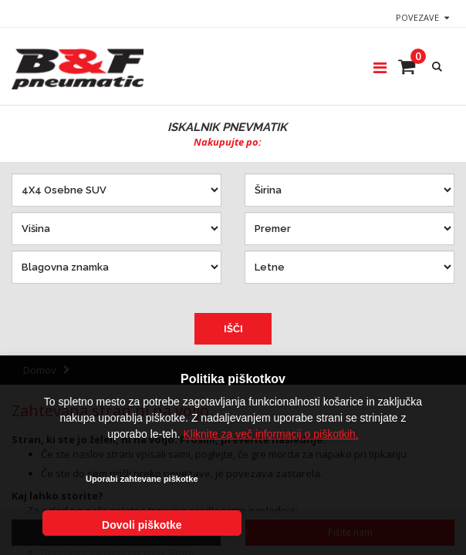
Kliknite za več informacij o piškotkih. (270, 475)
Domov (39, 370)
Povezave (417, 17)
